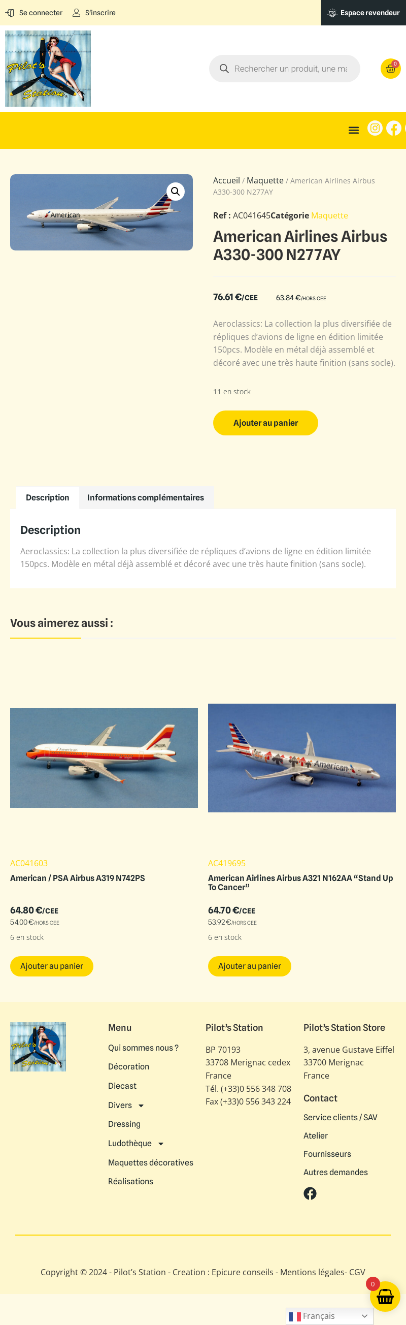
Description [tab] (48, 497)
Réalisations (130, 1176)
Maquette (265, 180)
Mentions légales (312, 1272)
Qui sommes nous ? (143, 1048)
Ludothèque (136, 1139)
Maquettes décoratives (150, 1157)
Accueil (226, 180)
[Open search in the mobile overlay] (284, 68)
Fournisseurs (327, 1154)
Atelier (315, 1136)
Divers (126, 1102)
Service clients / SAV (340, 1118)
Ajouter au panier (265, 423)
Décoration (128, 1066)
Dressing (124, 1121)
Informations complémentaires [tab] (145, 497)
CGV (357, 1272)
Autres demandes (335, 1173)
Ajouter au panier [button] (51, 966)
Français (312, 1316)
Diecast (122, 1084)
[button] (354, 130)
